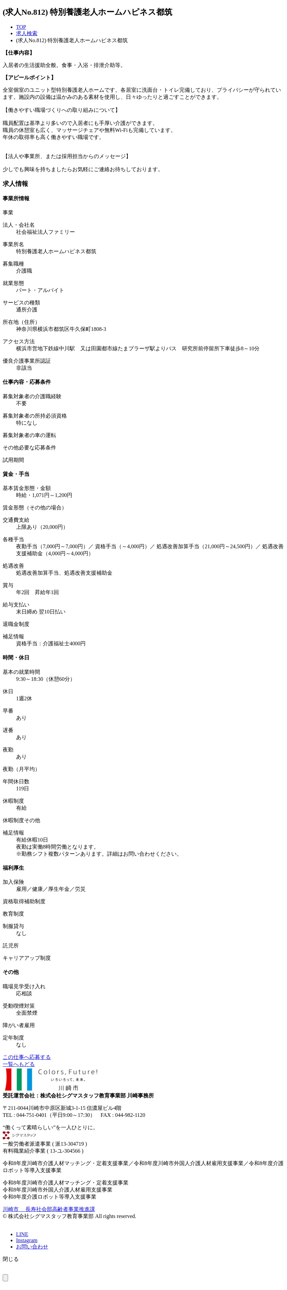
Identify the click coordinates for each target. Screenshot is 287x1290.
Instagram (26, 1240)
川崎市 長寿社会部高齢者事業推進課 (49, 1209)
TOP (21, 27)
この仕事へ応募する (27, 1057)
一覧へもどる (19, 1064)
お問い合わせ (32, 1246)
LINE (22, 1234)
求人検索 (26, 33)
